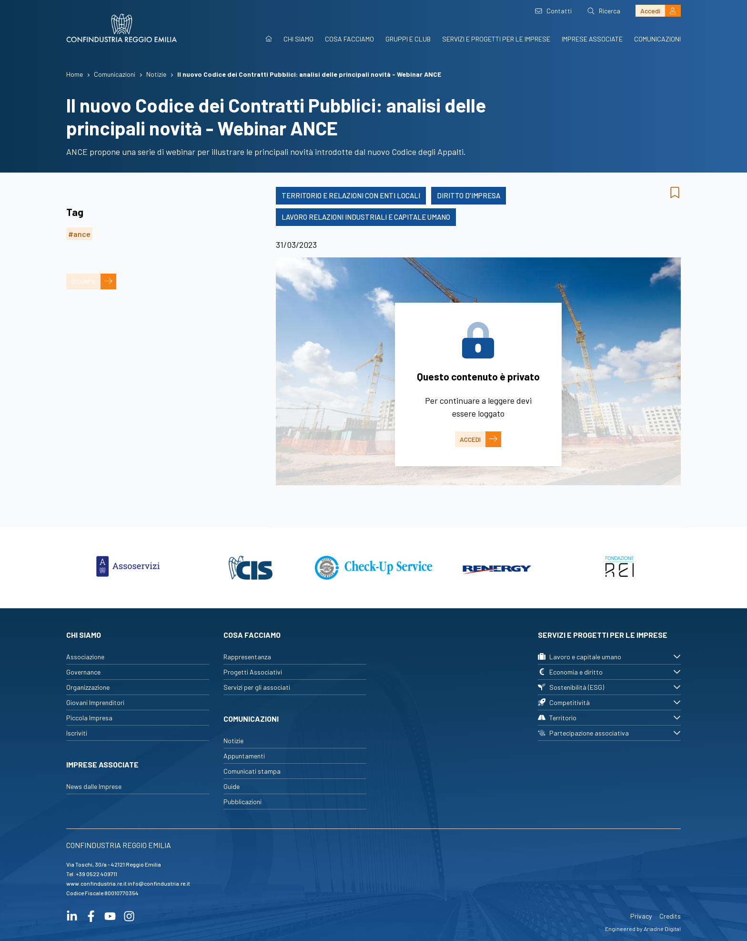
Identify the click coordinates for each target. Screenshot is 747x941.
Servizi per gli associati (256, 687)
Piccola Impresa (89, 718)
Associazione (85, 657)
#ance (79, 233)
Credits (670, 916)
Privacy (641, 916)
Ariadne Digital (662, 928)
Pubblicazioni (242, 802)
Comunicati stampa (252, 771)
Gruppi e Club (408, 39)
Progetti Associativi (252, 672)
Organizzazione (88, 687)
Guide (231, 786)
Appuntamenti (244, 756)
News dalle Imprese (93, 786)
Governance (83, 672)
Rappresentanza (247, 657)
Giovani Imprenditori (95, 702)
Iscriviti (76, 733)
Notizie (233, 740)
